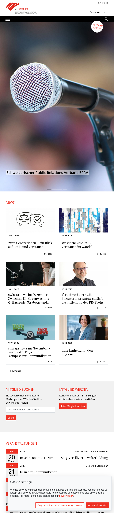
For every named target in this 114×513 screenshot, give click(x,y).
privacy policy (66, 496)
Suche (11, 417)
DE (99, 3)
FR (103, 3)
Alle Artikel (15, 370)
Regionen (95, 12)
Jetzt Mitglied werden (73, 406)
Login (105, 12)
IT (107, 3)
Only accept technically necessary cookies (59, 505)
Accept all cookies (97, 505)
